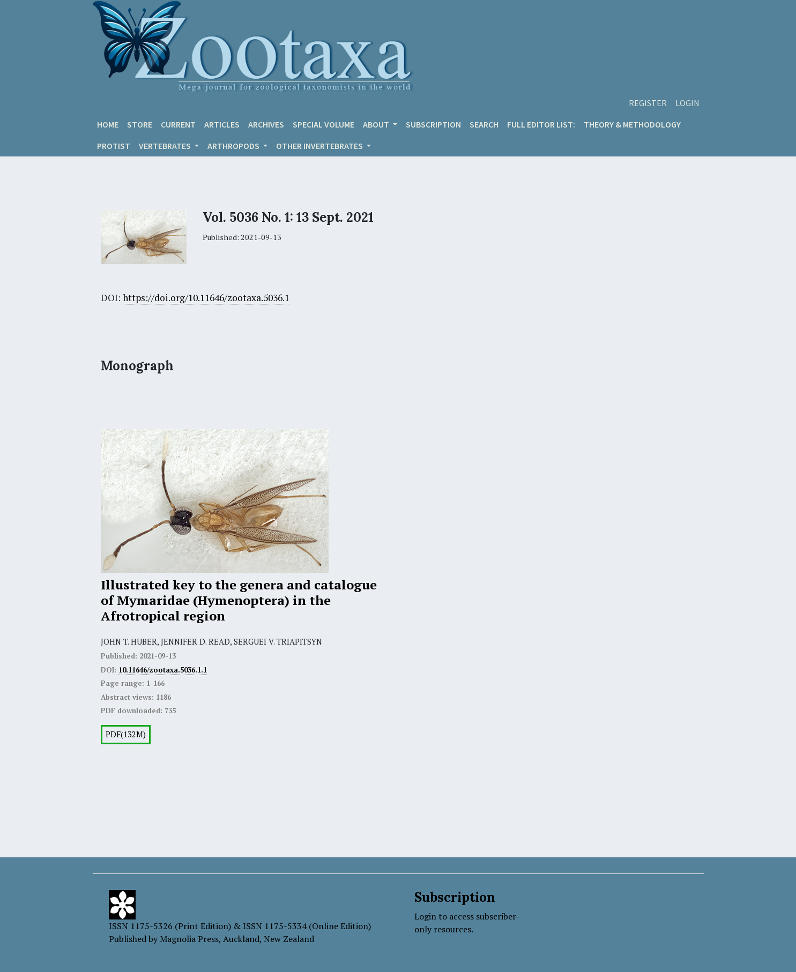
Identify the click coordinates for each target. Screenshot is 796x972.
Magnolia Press (189, 939)
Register (648, 103)
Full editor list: (541, 124)
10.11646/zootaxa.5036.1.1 (162, 670)
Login (687, 103)
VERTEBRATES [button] (165, 145)
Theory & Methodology (632, 124)
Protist (113, 145)
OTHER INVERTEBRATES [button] (320, 145)
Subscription (433, 124)
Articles (222, 124)
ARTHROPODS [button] (234, 145)
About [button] (377, 124)
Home (107, 124)
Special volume (323, 124)
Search (484, 124)
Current (178, 124)
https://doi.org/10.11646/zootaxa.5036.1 (206, 297)
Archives (266, 124)
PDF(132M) (126, 734)
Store (139, 124)
